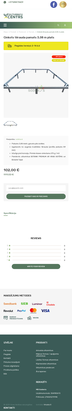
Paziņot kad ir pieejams (36, 196)
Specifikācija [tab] (10, 213)
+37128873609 (15, 2)
